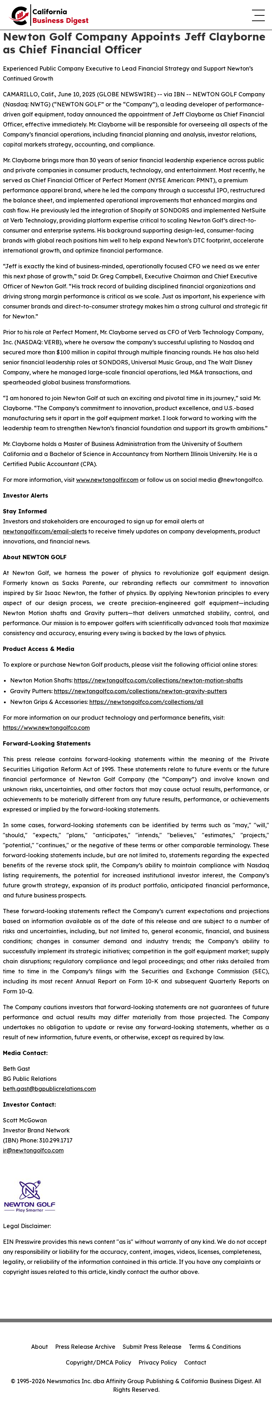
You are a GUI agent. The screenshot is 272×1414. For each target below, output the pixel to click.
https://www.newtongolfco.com (46, 727)
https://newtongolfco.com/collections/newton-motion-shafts (158, 680)
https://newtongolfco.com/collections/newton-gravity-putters (140, 691)
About (39, 1346)
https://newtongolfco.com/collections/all (146, 701)
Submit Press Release (152, 1346)
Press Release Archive (85, 1346)
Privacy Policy (157, 1362)
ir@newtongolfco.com (33, 1150)
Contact (195, 1362)
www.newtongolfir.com (107, 479)
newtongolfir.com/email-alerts (45, 531)
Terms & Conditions (215, 1346)
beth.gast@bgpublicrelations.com (49, 1088)
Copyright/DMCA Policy (98, 1362)
